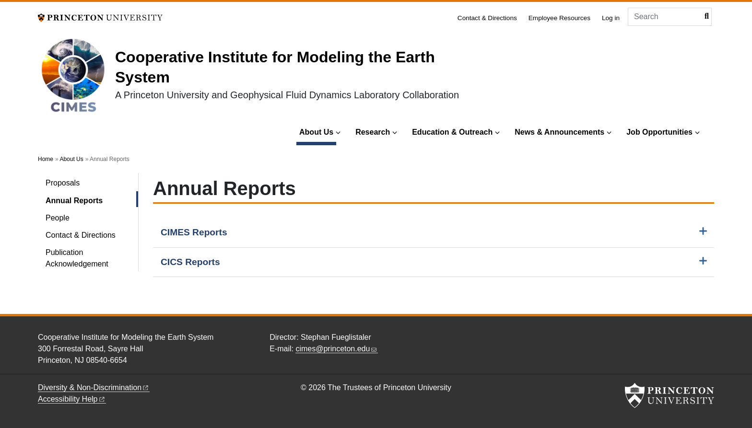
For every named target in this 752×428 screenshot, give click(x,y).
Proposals (63, 183)
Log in (611, 18)
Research (372, 132)
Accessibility (72, 399)
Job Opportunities (659, 132)
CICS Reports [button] (190, 262)
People (58, 218)
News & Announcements (559, 132)
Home (45, 159)
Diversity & (94, 387)
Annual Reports (92, 200)
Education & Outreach (452, 132)
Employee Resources (559, 18)
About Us (317, 131)
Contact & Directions (487, 18)
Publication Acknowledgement (77, 258)
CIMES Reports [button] (194, 232)
